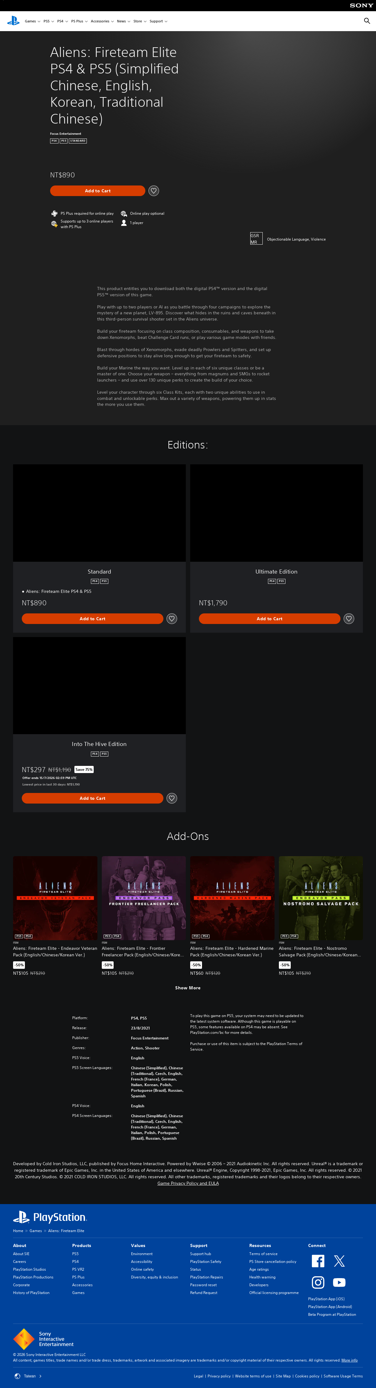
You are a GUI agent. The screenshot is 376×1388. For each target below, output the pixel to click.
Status (195, 1269)
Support (156, 21)
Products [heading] (81, 1245)
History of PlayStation (31, 1292)
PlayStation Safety (205, 1261)
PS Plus (77, 21)
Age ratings (259, 1269)
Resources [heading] (260, 1245)
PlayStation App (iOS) (326, 1298)
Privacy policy (219, 1376)
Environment (142, 1253)
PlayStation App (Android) (330, 1306)
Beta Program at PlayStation (332, 1314)
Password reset (203, 1284)
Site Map (283, 1376)
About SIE (21, 1253)
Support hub (200, 1253)
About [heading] (19, 1245)
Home (18, 1230)
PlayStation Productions (33, 1277)
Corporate (21, 1284)
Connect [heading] (317, 1245)
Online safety (142, 1269)
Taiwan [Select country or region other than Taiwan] (28, 1376)
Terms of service (263, 1253)
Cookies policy (307, 1376)
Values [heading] (138, 1245)
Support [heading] (198, 1245)
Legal (198, 1376)
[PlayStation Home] (13, 21)
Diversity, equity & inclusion (154, 1277)
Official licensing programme (274, 1292)
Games (30, 21)
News (121, 21)
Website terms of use (253, 1376)
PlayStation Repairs (206, 1277)
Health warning (262, 1277)
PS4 (60, 21)
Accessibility (141, 1261)
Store (138, 21)
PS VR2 (78, 1269)
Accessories (100, 21)
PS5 (46, 21)
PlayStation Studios (29, 1269)
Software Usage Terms (343, 1376)
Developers (259, 1284)
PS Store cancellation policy (272, 1261)
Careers (19, 1261)
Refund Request (203, 1292)
